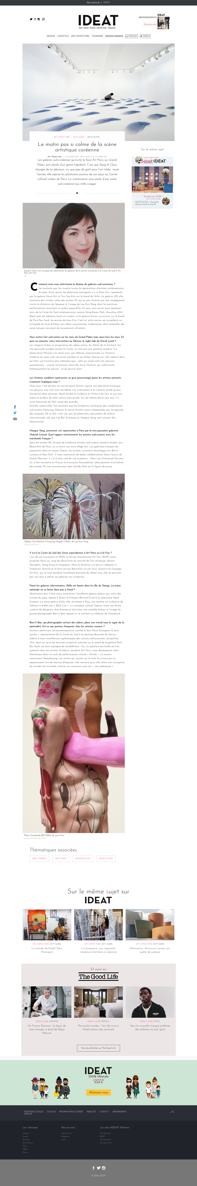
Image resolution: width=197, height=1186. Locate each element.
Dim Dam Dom (106, 1143)
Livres (63, 1140)
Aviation (53, 1022)
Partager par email (15, 419)
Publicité (91, 1112)
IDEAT (106, 3)
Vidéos (146, 36)
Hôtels (105, 1022)
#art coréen (39, 859)
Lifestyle (63, 36)
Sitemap (28, 1114)
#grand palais (82, 859)
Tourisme (97, 36)
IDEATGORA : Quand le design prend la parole (147, 203)
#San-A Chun (106, 859)
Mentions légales (33, 1112)
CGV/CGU (51, 1112)
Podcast (132, 36)
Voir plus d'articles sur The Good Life (98, 1048)
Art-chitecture (80, 36)
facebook (35, 19)
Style (157, 1022)
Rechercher (43, 19)
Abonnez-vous (98, 1092)
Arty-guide (78, 137)
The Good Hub (105, 1140)
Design (51, 36)
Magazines (65, 1136)
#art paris (60, 859)
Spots (25, 1146)
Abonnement (120, 1112)
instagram (39, 19)
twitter (31, 19)
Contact (104, 1112)
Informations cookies (71, 1112)
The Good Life (93, 2)
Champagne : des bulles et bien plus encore (147, 174)
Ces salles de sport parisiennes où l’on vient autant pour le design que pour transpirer (156, 188)
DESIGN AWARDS (114, 36)
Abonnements (66, 1133)
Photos (25, 1152)
